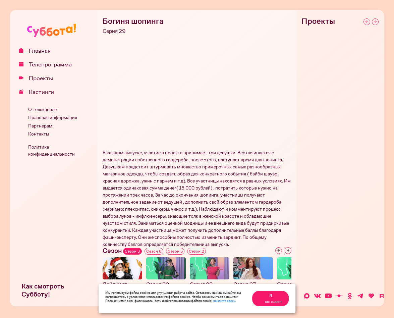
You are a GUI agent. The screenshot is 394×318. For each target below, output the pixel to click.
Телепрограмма (47, 64)
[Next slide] (288, 250)
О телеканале (42, 109)
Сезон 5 (175, 251)
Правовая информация (52, 117)
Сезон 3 (132, 251)
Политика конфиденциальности (51, 150)
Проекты (38, 78)
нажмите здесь (224, 300)
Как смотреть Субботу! (42, 290)
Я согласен (273, 298)
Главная (37, 51)
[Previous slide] (278, 250)
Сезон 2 (196, 251)
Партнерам (40, 126)
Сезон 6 (154, 251)
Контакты (38, 134)
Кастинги (38, 92)
